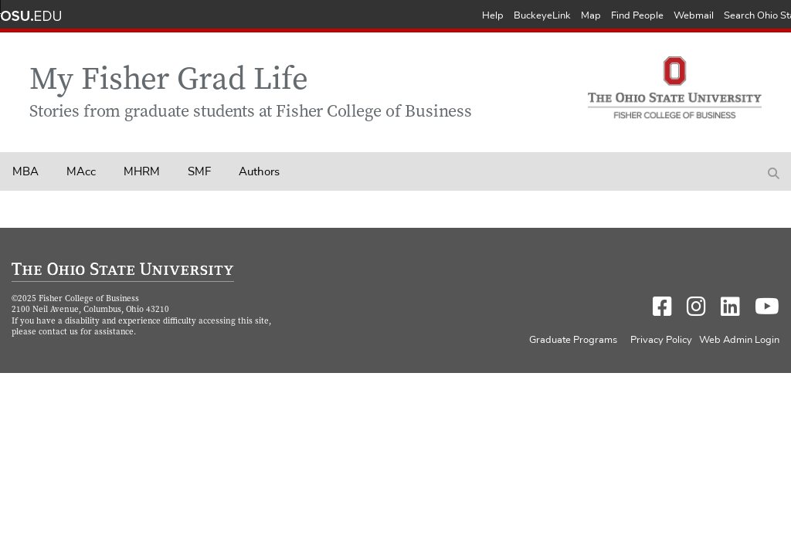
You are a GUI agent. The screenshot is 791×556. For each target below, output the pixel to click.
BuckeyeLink (542, 16)
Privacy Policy (661, 340)
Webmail (694, 16)
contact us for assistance (86, 332)
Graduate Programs (573, 340)
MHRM (142, 172)
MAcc (81, 172)
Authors (259, 172)
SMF (199, 172)
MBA (25, 172)
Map (591, 16)
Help (493, 16)
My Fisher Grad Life (168, 81)
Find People (637, 16)
